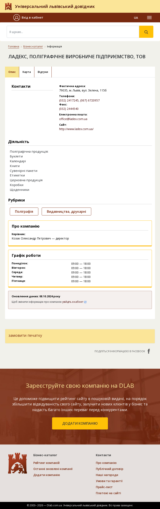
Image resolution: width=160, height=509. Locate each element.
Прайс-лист (104, 487)
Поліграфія (24, 211)
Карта (26, 72)
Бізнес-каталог (33, 46)
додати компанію (80, 423)
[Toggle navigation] (149, 17)
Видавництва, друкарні (66, 211)
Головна (13, 46)
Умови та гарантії (109, 481)
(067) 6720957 (90, 100)
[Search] (73, 32)
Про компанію (106, 463)
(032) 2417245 (69, 100)
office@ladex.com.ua (73, 119)
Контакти (103, 455)
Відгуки (43, 72)
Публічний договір (109, 469)
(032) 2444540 (69, 109)
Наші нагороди (107, 475)
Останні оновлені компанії (52, 469)
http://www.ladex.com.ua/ (76, 129)
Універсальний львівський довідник (55, 6)
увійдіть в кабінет (74, 302)
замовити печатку (25, 335)
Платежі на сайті (108, 493)
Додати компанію (46, 475)
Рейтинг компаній (46, 463)
